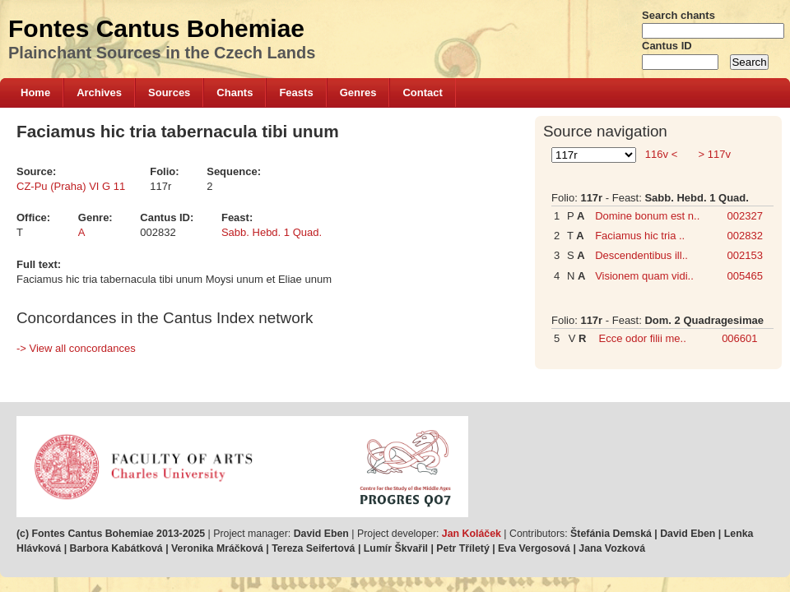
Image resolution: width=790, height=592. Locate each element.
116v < (661, 154)
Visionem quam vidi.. (644, 276)
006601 (739, 338)
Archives (99, 92)
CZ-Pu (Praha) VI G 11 (70, 186)
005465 (745, 276)
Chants (234, 92)
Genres (358, 92)
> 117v (713, 154)
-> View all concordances (76, 348)
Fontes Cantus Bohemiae (156, 28)
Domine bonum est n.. (647, 216)
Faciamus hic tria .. (640, 235)
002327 (745, 216)
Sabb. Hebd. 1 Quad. (271, 232)
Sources (169, 92)
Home (35, 92)
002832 (745, 235)
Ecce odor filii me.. (642, 338)
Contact (422, 92)
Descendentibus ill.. (641, 255)
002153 (745, 255)
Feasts (296, 92)
